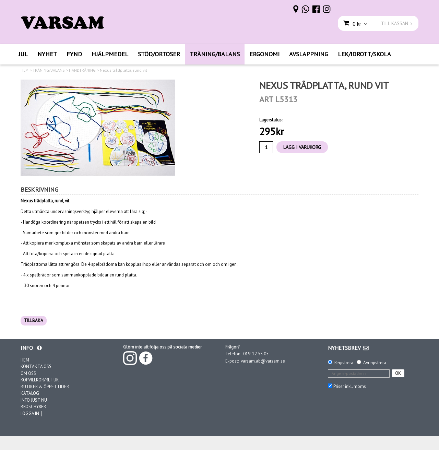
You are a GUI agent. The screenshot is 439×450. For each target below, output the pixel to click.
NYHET (47, 54)
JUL (23, 54)
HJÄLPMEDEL (110, 54)
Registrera (343, 363)
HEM (24, 70)
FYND (74, 54)
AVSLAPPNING (308, 54)
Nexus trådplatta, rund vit (123, 70)
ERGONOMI (264, 54)
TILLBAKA (33, 320)
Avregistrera (374, 363)
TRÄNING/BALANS (215, 54)
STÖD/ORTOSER (159, 54)
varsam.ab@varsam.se (263, 361)
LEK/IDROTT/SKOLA (364, 54)
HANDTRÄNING (82, 70)
